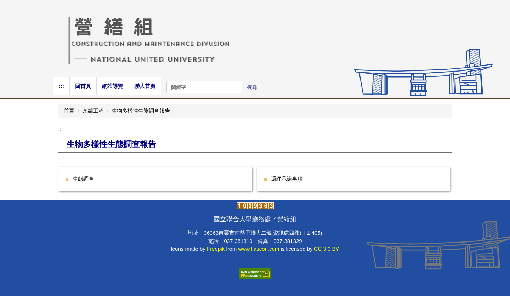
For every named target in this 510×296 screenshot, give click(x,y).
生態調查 (83, 179)
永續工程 (93, 111)
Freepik (216, 249)
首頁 (69, 111)
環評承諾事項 (287, 179)
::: (61, 86)
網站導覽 (112, 86)
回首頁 (83, 86)
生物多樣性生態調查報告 (141, 111)
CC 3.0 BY (326, 249)
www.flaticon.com (258, 249)
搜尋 (252, 87)
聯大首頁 (144, 86)
